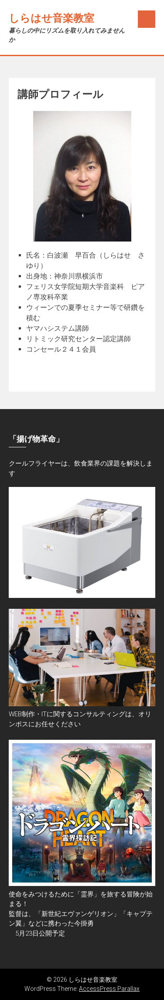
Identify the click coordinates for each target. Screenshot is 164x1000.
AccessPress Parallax (109, 988)
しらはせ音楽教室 (51, 18)
